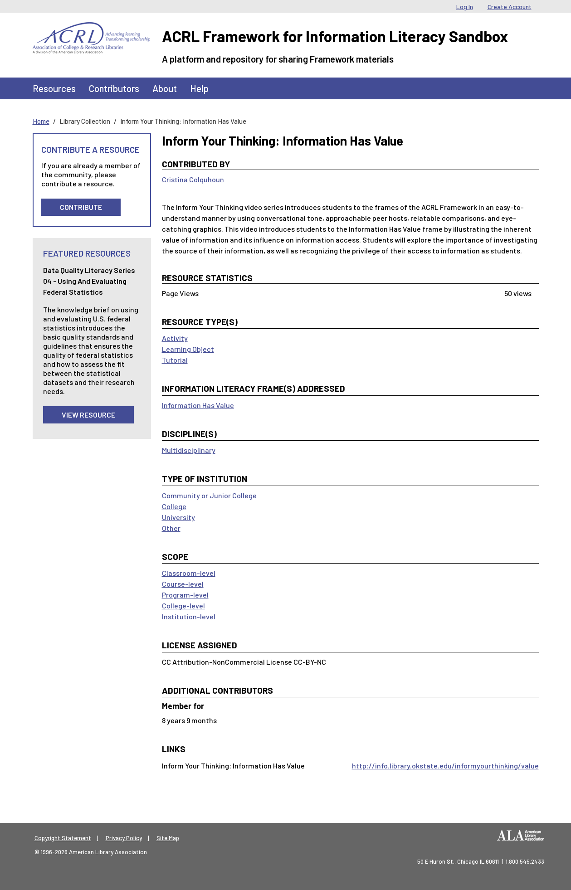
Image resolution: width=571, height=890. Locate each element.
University (178, 517)
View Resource (88, 414)
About (164, 88)
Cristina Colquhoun (193, 179)
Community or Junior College (209, 495)
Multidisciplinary (188, 450)
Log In (464, 6)
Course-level (183, 583)
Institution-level (188, 616)
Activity (175, 338)
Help (199, 88)
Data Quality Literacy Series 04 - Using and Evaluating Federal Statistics (89, 281)
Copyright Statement (62, 837)
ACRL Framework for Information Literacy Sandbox (335, 36)
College (174, 506)
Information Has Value (198, 405)
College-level (183, 605)
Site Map (167, 837)
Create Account (510, 6)
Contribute (81, 207)
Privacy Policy (124, 837)
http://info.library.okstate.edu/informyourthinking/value (445, 765)
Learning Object (188, 349)
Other (171, 528)
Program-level (185, 594)
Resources (54, 88)
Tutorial (175, 359)
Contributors (114, 88)
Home (41, 121)
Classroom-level (188, 573)
